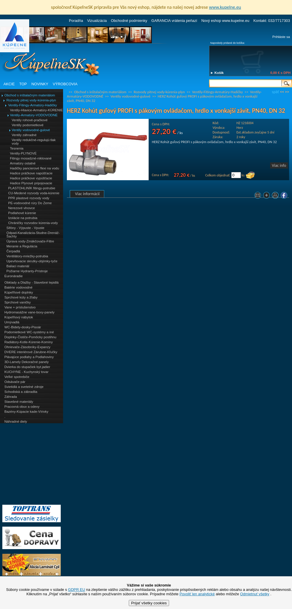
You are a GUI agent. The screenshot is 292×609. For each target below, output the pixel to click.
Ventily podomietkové (28, 125)
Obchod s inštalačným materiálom (29, 95)
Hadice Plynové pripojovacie (31, 183)
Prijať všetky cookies (149, 603)
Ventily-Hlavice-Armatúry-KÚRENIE (36, 110)
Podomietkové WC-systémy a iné (29, 332)
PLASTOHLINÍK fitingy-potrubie (31, 188)
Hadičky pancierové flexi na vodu (34, 168)
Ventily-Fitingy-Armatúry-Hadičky (32, 105)
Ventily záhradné (24, 135)
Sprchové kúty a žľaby (20, 297)
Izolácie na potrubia (22, 218)
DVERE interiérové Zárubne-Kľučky (30, 352)
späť (275, 91)
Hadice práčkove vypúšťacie (31, 178)
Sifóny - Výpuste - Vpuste (25, 228)
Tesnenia (16, 148)
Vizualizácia (97, 20)
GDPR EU (76, 589)
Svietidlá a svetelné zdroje (24, 386)
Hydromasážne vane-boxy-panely (29, 312)
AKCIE (9, 84)
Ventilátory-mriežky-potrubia (27, 256)
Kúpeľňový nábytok (18, 317)
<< (282, 91)
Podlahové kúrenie (22, 213)
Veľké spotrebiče (16, 377)
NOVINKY (40, 84)
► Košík (217, 72)
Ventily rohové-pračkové (30, 120)
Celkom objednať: (217, 175)
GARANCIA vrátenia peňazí (174, 20)
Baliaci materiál (17, 266)
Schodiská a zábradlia (20, 391)
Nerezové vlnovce (21, 208)
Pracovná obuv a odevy (21, 406)
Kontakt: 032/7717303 (271, 20)
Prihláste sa (281, 37)
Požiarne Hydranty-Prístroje (27, 271)
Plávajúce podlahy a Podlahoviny (29, 357)
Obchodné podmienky (129, 20)
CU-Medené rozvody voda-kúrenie (33, 193)
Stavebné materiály (18, 401)
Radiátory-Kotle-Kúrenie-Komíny (28, 342)
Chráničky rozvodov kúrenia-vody (33, 223)
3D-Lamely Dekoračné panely (26, 362)
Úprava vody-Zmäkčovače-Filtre (30, 241)
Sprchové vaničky (17, 302)
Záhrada (10, 396)
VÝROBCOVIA (65, 84)
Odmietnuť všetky (254, 594)
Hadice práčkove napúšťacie (31, 173)
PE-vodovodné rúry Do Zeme (30, 203)
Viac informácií (87, 193)
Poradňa (76, 20)
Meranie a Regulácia (21, 246)
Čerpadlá (13, 251)
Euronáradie (13, 276)
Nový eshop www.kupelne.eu (225, 20)
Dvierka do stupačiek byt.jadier (27, 367)
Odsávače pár (14, 382)
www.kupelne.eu (225, 7)
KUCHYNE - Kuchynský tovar (26, 372)
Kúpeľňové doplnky (18, 292)
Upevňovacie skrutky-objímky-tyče (32, 261)
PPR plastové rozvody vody (28, 198)
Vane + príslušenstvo (20, 307)
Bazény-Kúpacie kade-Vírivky (26, 411)
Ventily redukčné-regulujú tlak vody (33, 141)
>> (287, 91)
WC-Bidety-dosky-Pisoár (22, 327)
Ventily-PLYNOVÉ (23, 153)
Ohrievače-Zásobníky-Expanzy (27, 347)
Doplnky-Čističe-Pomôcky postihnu (30, 337)
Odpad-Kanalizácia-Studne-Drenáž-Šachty (33, 234)
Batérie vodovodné (18, 287)
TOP (23, 84)
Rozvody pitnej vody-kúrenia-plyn (31, 100)
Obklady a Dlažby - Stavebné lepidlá (31, 282)
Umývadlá (11, 322)
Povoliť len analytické (197, 594)
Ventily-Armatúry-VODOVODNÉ (34, 115)
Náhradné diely (15, 421)
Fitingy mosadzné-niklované (31, 158)
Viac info (279, 165)
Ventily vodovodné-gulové (31, 130)
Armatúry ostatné (23, 163)
